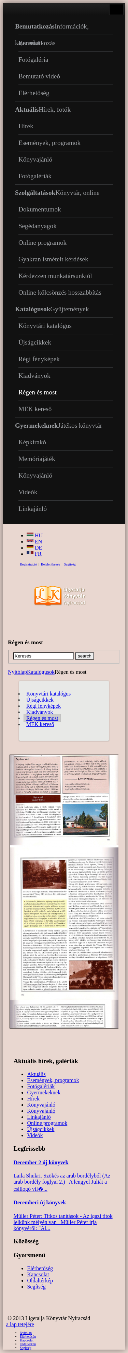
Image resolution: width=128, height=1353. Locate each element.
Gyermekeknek (43, 1092)
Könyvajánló (41, 1105)
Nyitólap (17, 672)
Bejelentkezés (50, 564)
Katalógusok (41, 672)
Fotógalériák (41, 1086)
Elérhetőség (40, 1268)
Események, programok (53, 1080)
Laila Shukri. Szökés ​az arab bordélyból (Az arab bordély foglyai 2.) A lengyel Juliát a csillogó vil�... (61, 1182)
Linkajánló (39, 1117)
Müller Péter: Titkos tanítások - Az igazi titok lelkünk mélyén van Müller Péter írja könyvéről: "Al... (62, 1222)
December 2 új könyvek (40, 1162)
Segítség (70, 564)
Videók (35, 1135)
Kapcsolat (38, 1274)
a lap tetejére (20, 1324)
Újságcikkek (40, 1129)
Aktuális (36, 1074)
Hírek (33, 1098)
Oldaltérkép (40, 1280)
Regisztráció (28, 564)
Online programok (47, 1123)
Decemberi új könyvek (39, 1202)
